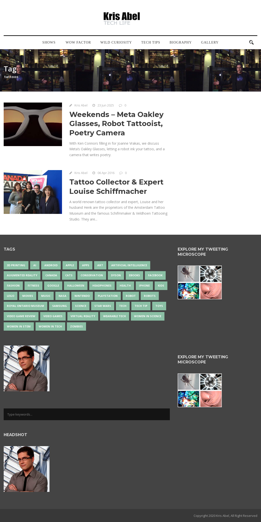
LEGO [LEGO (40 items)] (10, 296)
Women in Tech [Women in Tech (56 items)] (50, 326)
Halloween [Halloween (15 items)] (75, 285)
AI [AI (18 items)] (34, 265)
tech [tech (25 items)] (122, 306)
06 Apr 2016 (106, 173)
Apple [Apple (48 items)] (70, 265)
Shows (49, 42)
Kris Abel (81, 105)
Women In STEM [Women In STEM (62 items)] (19, 326)
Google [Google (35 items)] (53, 285)
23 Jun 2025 (106, 105)
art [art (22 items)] (100, 265)
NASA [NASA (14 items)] (62, 296)
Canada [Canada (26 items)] (51, 275)
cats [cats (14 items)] (69, 275)
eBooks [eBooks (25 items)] (134, 275)
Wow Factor (78, 42)
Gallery (210, 42)
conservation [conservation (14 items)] (92, 275)
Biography (181, 42)
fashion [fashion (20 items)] (13, 285)
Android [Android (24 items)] (51, 265)
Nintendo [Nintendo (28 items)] (82, 296)
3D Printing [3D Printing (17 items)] (16, 265)
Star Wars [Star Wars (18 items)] (102, 306)
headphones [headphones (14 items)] (102, 285)
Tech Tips (150, 42)
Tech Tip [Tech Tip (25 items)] (141, 306)
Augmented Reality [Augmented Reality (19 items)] (22, 275)
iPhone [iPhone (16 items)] (144, 285)
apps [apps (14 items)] (85, 265)
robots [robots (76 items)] (150, 296)
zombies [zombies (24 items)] (76, 326)
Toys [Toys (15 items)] (159, 306)
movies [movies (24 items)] (27, 296)
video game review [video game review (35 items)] (21, 316)
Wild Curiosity (116, 42)
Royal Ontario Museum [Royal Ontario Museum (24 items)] (25, 306)
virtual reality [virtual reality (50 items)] (83, 316)
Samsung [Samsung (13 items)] (59, 306)
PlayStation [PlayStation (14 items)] (108, 296)
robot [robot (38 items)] (131, 296)
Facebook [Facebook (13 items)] (155, 275)
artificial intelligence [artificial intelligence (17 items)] (129, 265)
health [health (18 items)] (125, 285)
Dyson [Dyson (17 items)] (116, 275)
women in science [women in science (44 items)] (147, 316)
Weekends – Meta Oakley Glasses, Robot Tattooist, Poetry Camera (116, 123)
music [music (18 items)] (45, 296)
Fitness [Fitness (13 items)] (33, 285)
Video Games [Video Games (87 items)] (52, 316)
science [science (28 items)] (80, 306)
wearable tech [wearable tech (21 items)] (114, 316)
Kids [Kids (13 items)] (161, 285)
